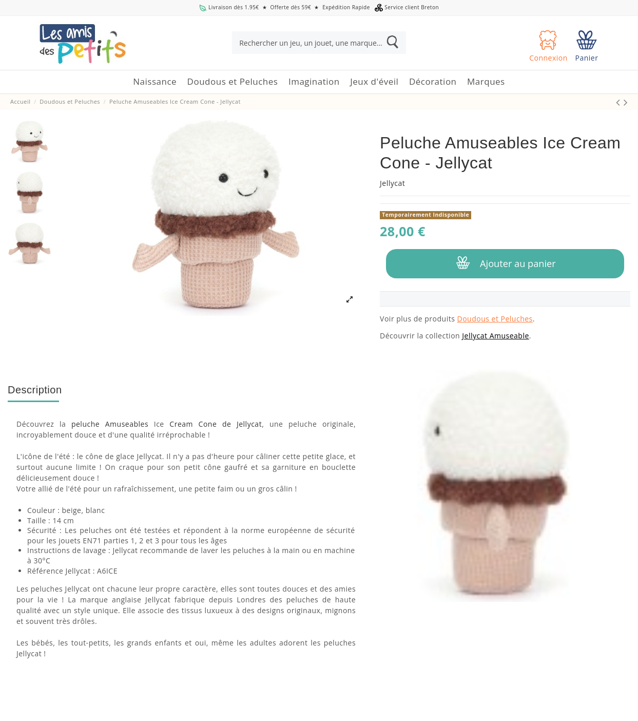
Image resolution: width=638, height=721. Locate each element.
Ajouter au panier (504, 263)
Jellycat (392, 183)
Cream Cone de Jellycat (215, 424)
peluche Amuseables (109, 424)
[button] (232, 81)
